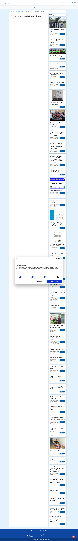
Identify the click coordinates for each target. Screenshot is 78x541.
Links (28, 534)
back (62, 524)
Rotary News (42, 535)
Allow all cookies (54, 281)
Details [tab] (39, 262)
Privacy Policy (30, 536)
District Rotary (42, 534)
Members (74, 2)
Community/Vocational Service (19, 11)
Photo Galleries (30, 531)
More (65, 7)
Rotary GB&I (42, 533)
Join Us (52, 7)
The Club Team (30, 533)
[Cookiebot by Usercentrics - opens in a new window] (57, 258)
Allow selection (39, 281)
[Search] (64, 2)
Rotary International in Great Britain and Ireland (42, 539)
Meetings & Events (35, 7)
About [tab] (55, 262)
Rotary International (43, 531)
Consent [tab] (23, 262)
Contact (6, 7)
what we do (19, 7)
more (62, 58)
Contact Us (29, 535)
